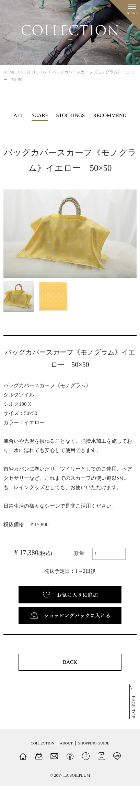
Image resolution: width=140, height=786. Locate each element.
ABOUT (66, 743)
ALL (18, 115)
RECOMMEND (110, 115)
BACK (70, 662)
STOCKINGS (70, 115)
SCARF (40, 115)
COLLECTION (34, 72)
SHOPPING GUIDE (93, 743)
